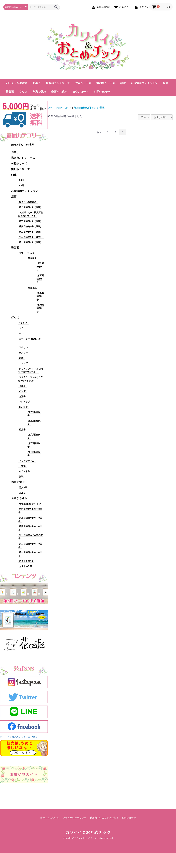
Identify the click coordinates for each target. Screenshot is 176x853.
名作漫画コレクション (144, 83)
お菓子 (37, 83)
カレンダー (24, 363)
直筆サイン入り (26, 253)
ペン (21, 333)
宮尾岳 (22, 492)
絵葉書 (22, 429)
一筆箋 (22, 466)
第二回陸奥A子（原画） (30, 237)
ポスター (23, 353)
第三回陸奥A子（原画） (30, 232)
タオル (22, 386)
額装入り (32, 258)
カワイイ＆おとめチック (88, 832)
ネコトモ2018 (26, 561)
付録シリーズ (83, 83)
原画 (165, 83)
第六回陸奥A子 (40, 266)
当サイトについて (49, 817)
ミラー (22, 328)
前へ (99, 132)
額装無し (32, 288)
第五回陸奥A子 (40, 279)
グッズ (23, 91)
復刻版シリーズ (105, 83)
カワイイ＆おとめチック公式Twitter (18, 737)
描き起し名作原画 (27, 202)
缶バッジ (23, 407)
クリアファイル (26, 461)
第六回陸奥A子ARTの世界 (89, 107)
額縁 (123, 83)
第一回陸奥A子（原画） (30, 242)
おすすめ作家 (25, 566)
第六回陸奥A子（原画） (30, 207)
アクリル (23, 347)
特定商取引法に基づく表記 (104, 817)
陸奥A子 (23, 487)
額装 (21, 476)
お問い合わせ (102, 91)
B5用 (21, 180)
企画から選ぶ (59, 91)
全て (50, 107)
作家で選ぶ (39, 91)
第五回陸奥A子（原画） (30, 221)
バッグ (22, 391)
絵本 (21, 358)
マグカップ (24, 401)
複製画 (10, 91)
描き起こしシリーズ (58, 83)
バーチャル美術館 (16, 83)
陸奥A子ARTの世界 (22, 144)
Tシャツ (23, 323)
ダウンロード (80, 91)
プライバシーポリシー (74, 817)
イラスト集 (24, 471)
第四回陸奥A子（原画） (30, 226)
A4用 (21, 185)
